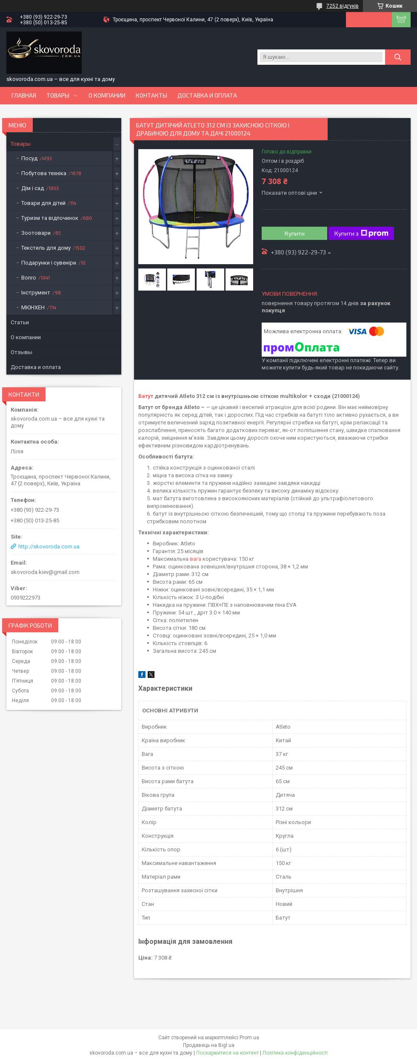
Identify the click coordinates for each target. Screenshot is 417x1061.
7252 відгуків (342, 6)
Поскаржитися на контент (227, 1053)
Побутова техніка (43, 173)
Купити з (361, 233)
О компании (107, 95)
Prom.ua (249, 1038)
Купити (295, 233)
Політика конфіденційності (295, 1053)
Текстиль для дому (46, 248)
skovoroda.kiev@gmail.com (45, 572)
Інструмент (35, 292)
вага (195, 559)
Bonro (28, 277)
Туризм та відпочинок (49, 218)
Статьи (20, 322)
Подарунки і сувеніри (48, 262)
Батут (145, 396)
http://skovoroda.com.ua (49, 546)
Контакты (151, 95)
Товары (57, 95)
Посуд (29, 158)
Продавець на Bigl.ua (208, 1045)
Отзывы (21, 352)
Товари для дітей (43, 203)
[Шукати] (398, 57)
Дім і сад (32, 188)
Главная (23, 95)
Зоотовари (36, 233)
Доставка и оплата (207, 95)
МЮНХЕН (33, 307)
